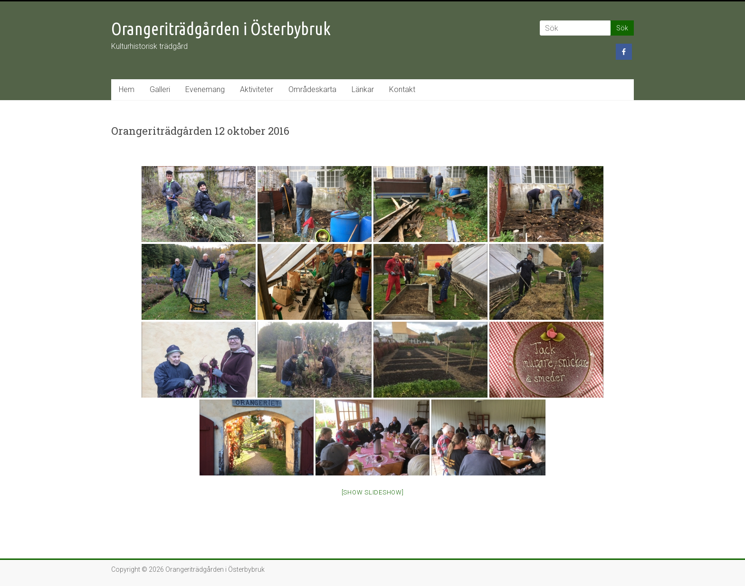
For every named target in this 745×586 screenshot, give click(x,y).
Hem (126, 89)
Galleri (160, 89)
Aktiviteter (256, 89)
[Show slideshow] (373, 492)
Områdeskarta (312, 89)
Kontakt (402, 89)
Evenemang (205, 89)
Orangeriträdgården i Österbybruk (221, 28)
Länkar (363, 89)
